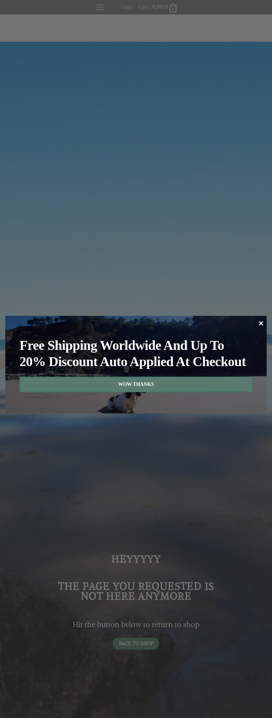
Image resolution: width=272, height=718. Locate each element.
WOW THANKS (136, 384)
